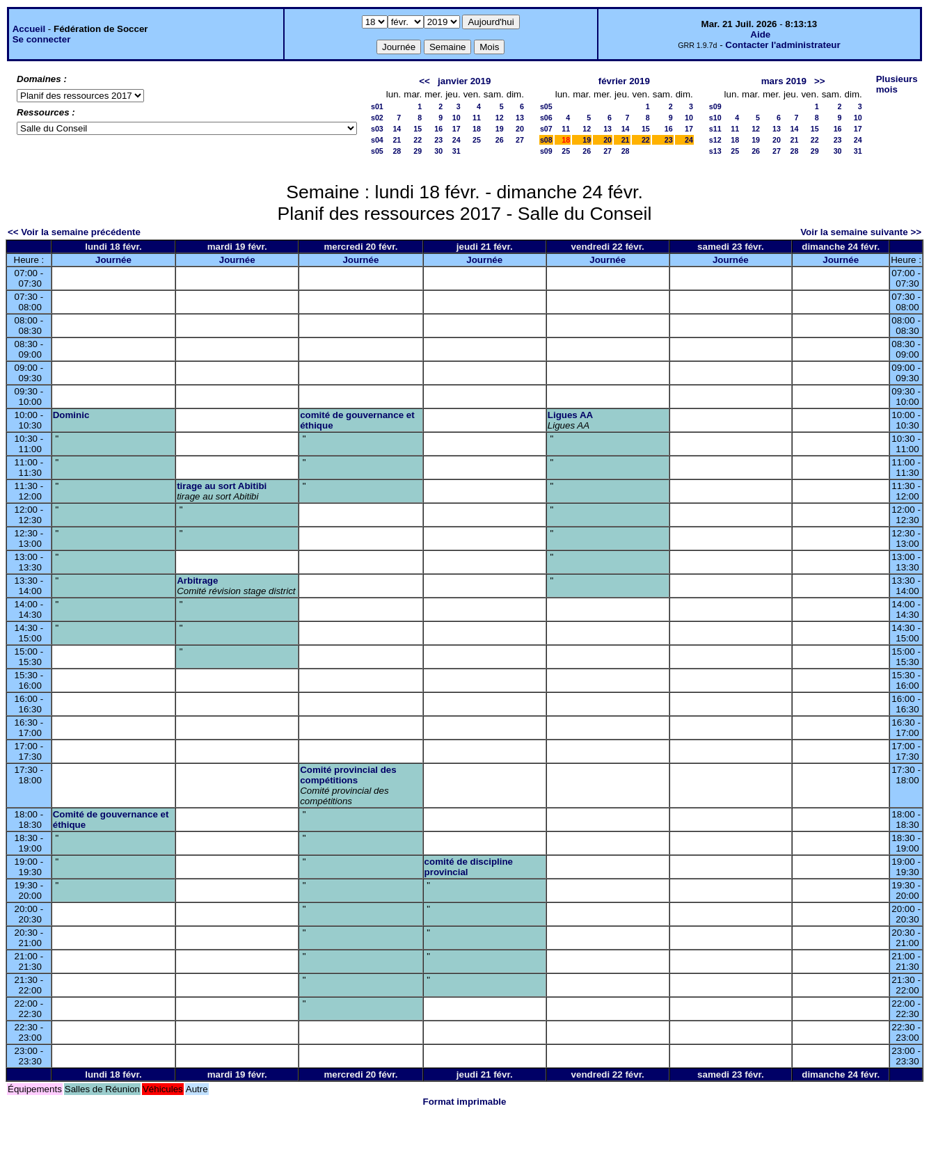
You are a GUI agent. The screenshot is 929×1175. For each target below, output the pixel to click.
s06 (546, 117)
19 (499, 129)
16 (438, 129)
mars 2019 (784, 81)
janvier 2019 (464, 81)
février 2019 (624, 81)
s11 (715, 129)
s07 (546, 129)
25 (477, 140)
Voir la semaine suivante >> (860, 232)
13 (520, 117)
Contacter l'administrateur (782, 45)
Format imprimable (465, 1101)
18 (477, 129)
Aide (760, 34)
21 (396, 140)
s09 (546, 151)
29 (417, 151)
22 (417, 140)
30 (438, 151)
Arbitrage (197, 580)
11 (477, 117)
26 (499, 140)
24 (456, 140)
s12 (715, 140)
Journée (113, 260)
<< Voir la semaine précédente (74, 232)
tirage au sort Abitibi (222, 486)
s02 (377, 117)
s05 (377, 151)
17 (456, 129)
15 (417, 129)
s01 (377, 106)
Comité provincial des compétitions (348, 775)
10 (456, 117)
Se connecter (42, 39)
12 (499, 117)
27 (520, 140)
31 (456, 151)
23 (438, 140)
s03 (377, 129)
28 (396, 151)
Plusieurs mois (897, 84)
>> (819, 81)
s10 (715, 117)
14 (396, 129)
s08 (546, 140)
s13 (715, 151)
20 (520, 129)
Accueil (29, 29)
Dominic (71, 415)
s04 (377, 140)
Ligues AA (570, 415)
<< (424, 81)
